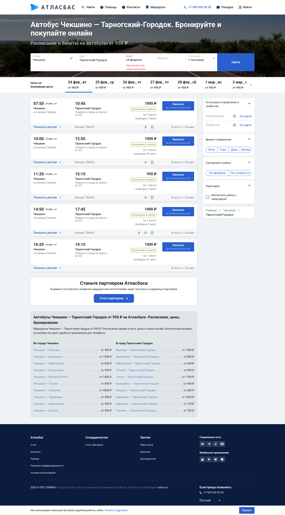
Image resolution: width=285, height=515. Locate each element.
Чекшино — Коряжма (47, 390)
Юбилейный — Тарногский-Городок (138, 363)
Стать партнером (94, 445)
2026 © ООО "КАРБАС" (44, 487)
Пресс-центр (146, 445)
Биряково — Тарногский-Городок (137, 403)
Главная (211, 210)
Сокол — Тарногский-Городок (134, 377)
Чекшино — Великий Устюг (50, 377)
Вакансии (145, 452)
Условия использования (43, 473)
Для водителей (148, 459)
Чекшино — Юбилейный (48, 363)
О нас (33, 445)
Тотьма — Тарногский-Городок (135, 370)
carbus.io (162, 487)
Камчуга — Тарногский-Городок (136, 390)
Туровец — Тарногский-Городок (136, 410)
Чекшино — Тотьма (45, 383)
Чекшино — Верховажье (48, 403)
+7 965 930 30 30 (199, 7)
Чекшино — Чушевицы (47, 397)
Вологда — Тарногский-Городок (136, 350)
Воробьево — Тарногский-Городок (137, 356)
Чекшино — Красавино (48, 356)
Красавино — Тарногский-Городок (137, 383)
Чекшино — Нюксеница (48, 370)
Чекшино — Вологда (46, 350)
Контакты (36, 452)
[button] (78, 84)
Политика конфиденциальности (47, 465)
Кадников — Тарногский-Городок (137, 397)
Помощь (35, 459)
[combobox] (53, 58)
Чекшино (229, 210)
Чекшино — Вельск (45, 410)
